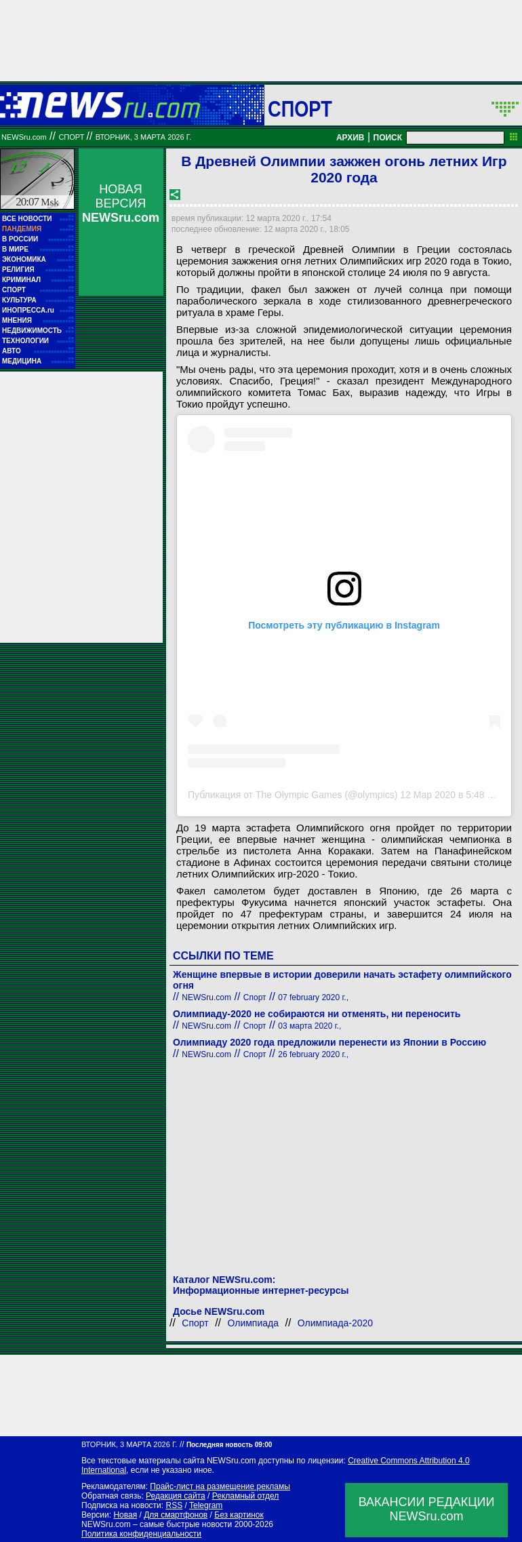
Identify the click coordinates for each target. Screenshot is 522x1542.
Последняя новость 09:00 (229, 1444)
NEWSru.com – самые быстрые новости (156, 1524)
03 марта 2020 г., (309, 1026)
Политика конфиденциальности (141, 1534)
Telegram (205, 1505)
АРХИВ (350, 137)
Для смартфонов (175, 1515)
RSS (173, 1505)
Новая (125, 1515)
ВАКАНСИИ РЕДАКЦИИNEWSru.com (427, 1509)
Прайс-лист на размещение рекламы (220, 1486)
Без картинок (238, 1515)
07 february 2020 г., (313, 997)
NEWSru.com (24, 137)
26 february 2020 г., (313, 1054)
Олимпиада (253, 1323)
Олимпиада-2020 (335, 1323)
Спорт (300, 108)
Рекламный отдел (245, 1496)
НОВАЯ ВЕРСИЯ (120, 203)
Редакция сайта (175, 1496)
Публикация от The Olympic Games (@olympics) (292, 794)
